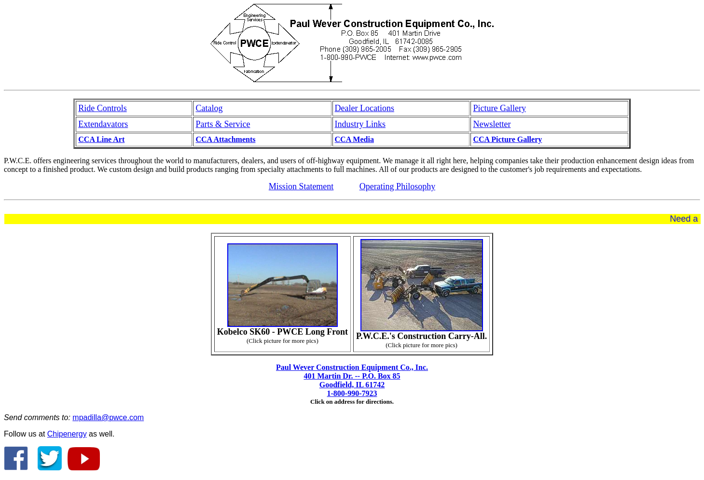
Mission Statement (301, 186)
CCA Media (354, 139)
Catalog (208, 108)
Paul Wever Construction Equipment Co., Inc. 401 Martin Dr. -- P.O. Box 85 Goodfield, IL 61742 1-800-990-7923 (352, 380)
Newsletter (492, 124)
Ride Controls (102, 108)
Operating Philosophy (397, 186)
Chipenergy (67, 434)
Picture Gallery (499, 108)
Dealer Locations (364, 108)
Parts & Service (222, 124)
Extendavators (103, 124)
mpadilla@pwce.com (108, 417)
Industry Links (360, 124)
